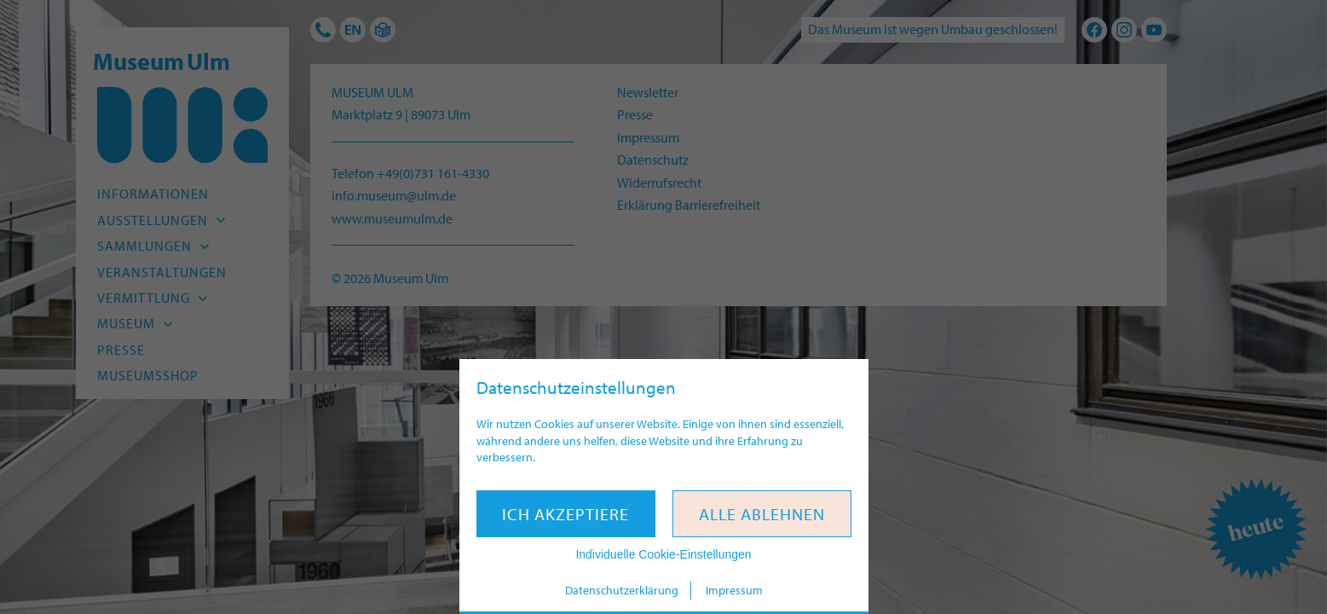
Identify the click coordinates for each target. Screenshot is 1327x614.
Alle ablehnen (762, 513)
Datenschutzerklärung (621, 590)
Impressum (734, 590)
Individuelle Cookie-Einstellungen (663, 554)
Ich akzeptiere (565, 513)
